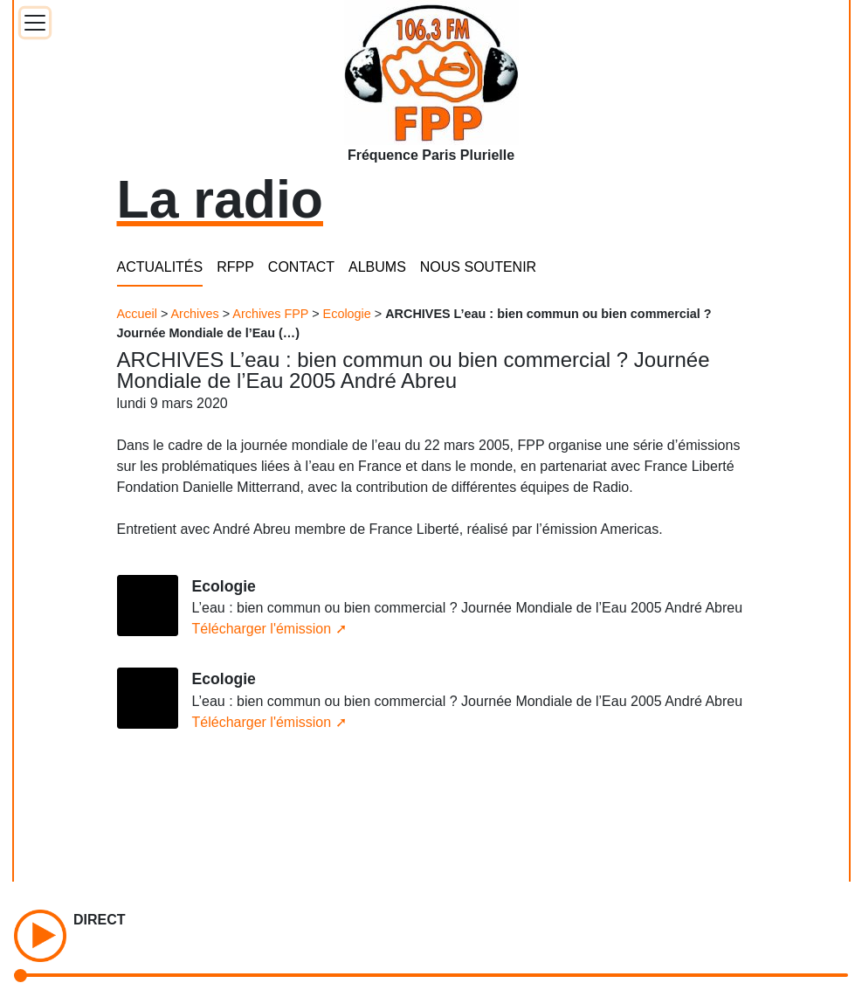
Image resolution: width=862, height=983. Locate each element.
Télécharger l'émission (262, 628)
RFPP (235, 267)
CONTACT (301, 267)
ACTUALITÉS (160, 267)
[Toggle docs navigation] (35, 23)
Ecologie (347, 314)
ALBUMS (377, 267)
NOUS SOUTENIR (478, 267)
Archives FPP (270, 314)
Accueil (137, 314)
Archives (195, 314)
